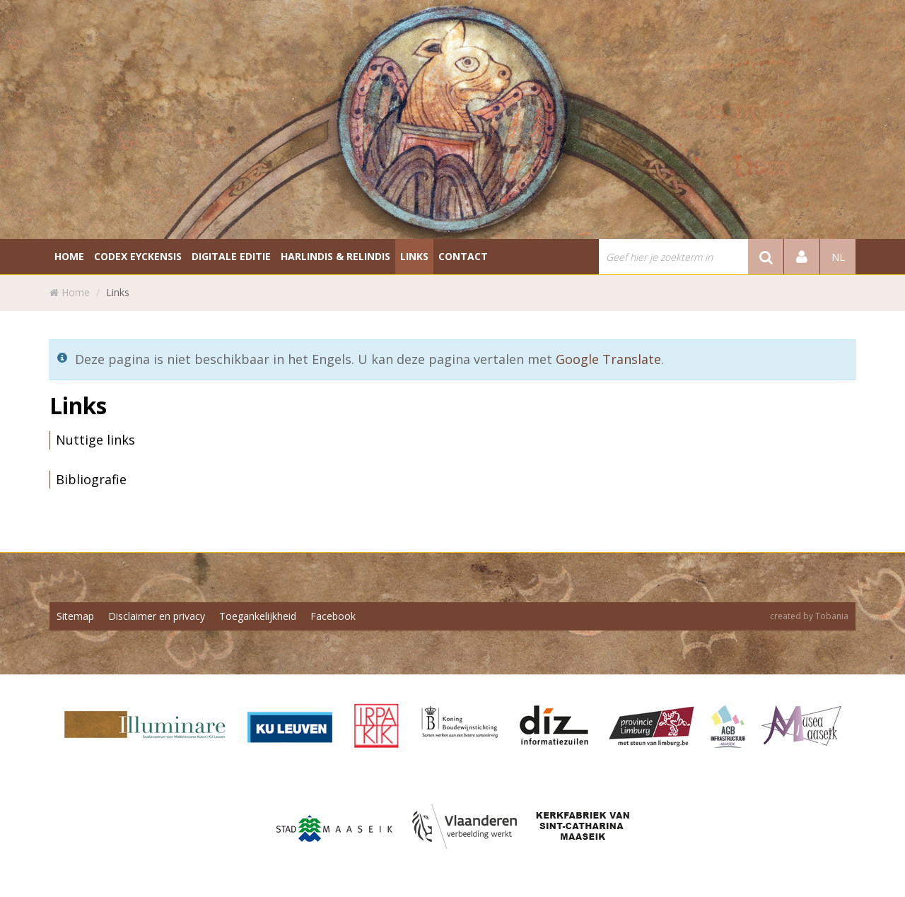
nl (838, 257)
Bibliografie (91, 479)
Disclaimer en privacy (156, 616)
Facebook (333, 616)
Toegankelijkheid (257, 616)
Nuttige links (95, 439)
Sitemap (75, 616)
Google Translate (608, 359)
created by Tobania (809, 616)
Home (76, 292)
